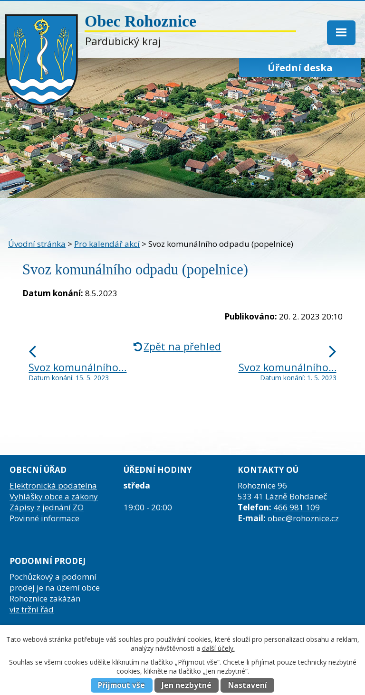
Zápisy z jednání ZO (47, 507)
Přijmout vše (121, 685)
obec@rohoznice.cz (303, 518)
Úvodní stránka (37, 243)
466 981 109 (296, 507)
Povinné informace (44, 518)
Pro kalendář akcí (107, 243)
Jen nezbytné (186, 685)
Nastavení (247, 685)
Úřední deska (300, 67)
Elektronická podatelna (53, 485)
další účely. (218, 648)
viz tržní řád (32, 609)
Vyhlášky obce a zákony (54, 496)
